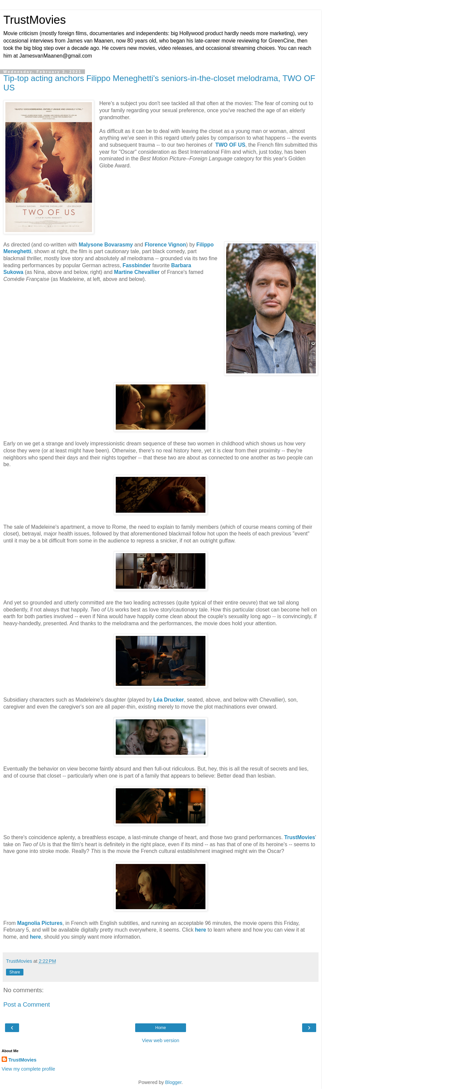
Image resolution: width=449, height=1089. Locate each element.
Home (160, 1027)
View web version (160, 1040)
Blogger (173, 1082)
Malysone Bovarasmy (106, 244)
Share (14, 972)
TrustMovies (34, 19)
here (200, 930)
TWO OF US (230, 145)
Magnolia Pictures (39, 923)
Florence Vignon (165, 244)
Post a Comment (26, 1004)
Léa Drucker (168, 700)
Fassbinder (136, 265)
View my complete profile (28, 1069)
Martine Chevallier (137, 272)
